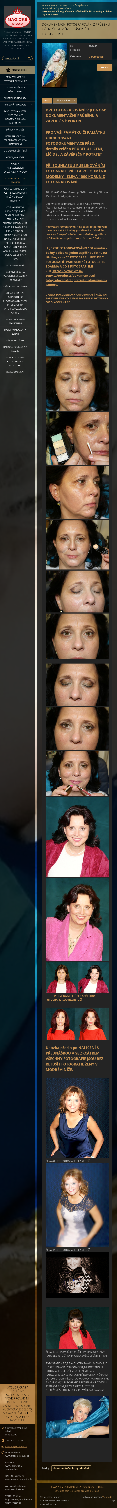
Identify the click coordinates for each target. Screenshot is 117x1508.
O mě (101, 1486)
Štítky (45, 1468)
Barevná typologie (15, 104)
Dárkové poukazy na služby (15, 348)
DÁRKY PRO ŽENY (15, 340)
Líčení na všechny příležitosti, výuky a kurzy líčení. (15, 140)
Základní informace (65, 100)
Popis (47, 100)
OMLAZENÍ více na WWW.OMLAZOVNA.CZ (15, 79)
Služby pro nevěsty (15, 98)
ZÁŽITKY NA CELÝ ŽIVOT (15, 286)
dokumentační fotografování (71, 1468)
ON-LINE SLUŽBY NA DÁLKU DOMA (15, 89)
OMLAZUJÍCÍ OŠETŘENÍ (15, 150)
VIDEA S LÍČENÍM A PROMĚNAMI (15, 321)
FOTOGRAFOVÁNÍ (15, 265)
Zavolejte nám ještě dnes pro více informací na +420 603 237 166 (15, 117)
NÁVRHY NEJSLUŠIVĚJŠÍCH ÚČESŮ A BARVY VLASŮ (15, 167)
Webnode (107, 1497)
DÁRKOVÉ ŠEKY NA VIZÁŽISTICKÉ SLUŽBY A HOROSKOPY (15, 275)
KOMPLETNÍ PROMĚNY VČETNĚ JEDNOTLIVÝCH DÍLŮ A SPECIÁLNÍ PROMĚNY (15, 194)
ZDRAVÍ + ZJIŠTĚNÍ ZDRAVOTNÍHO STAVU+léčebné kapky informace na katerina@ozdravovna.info (15, 302)
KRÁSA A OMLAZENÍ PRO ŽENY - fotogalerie (64, 5)
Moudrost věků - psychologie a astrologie (15, 361)
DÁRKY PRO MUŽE (15, 129)
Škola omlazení (15, 371)
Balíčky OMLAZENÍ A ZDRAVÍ (15, 331)
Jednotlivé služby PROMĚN (15, 180)
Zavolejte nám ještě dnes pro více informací (77, 1490)
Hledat (30, 59)
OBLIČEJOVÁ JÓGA (15, 157)
